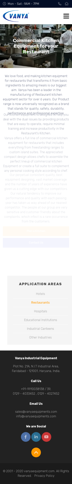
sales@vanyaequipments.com (36, 411)
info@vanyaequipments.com (36, 416)
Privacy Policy (44, 476)
